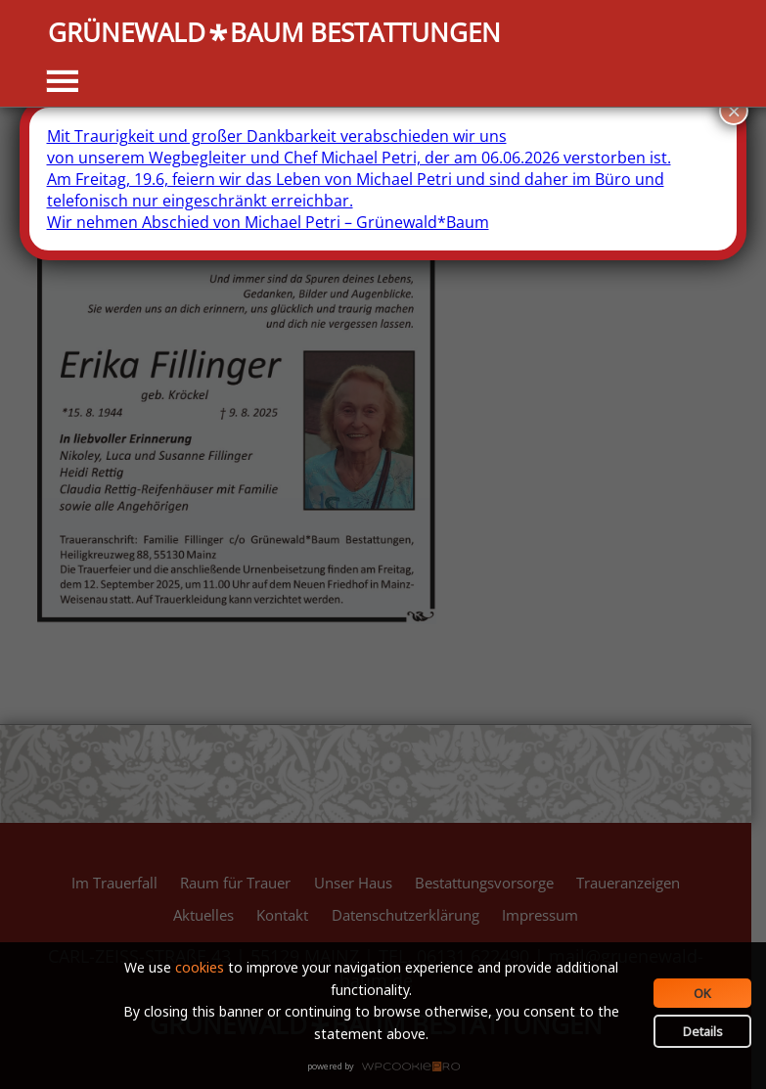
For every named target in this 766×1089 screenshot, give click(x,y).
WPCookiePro (389, 1067)
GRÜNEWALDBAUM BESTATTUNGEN (274, 34)
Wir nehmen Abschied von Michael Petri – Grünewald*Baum (268, 222)
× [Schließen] (734, 111)
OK (702, 993)
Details (703, 1031)
